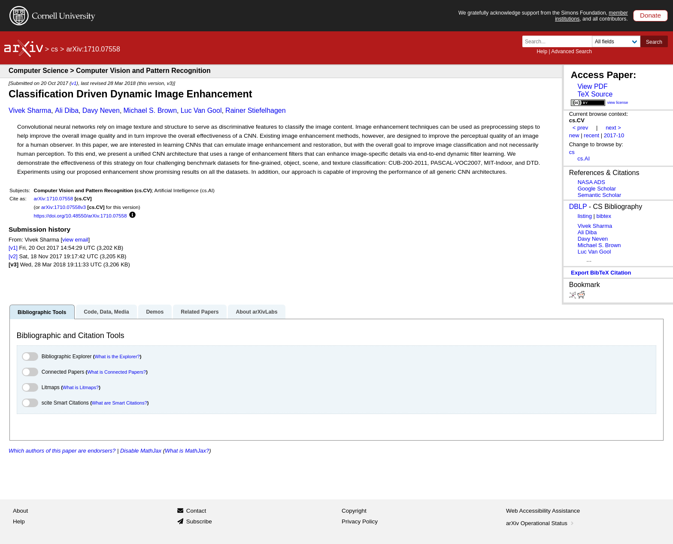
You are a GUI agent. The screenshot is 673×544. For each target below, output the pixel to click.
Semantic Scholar (599, 195)
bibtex (603, 216)
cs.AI (583, 158)
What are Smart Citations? (119, 402)
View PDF (592, 86)
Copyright (354, 511)
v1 (73, 83)
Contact (196, 511)
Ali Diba (67, 110)
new (574, 135)
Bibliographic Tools (42, 312)
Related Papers (199, 312)
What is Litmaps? (81, 387)
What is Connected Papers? (116, 372)
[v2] (13, 256)
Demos (155, 312)
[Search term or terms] (559, 41)
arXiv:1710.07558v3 (63, 207)
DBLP (578, 206)
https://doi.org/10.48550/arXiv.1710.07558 (80, 215)
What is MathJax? (187, 450)
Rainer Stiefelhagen (255, 110)
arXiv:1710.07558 (53, 198)
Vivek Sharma (30, 110)
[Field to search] (616, 41)
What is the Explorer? (117, 356)
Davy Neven (101, 110)
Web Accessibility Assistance (543, 511)
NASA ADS (591, 182)
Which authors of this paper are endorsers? (62, 450)
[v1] (13, 248)
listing (585, 216)
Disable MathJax (140, 450)
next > (613, 127)
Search (654, 42)
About (20, 511)
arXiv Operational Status (540, 523)
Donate (650, 15)
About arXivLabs (256, 312)
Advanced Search (571, 51)
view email (75, 239)
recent (591, 135)
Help (542, 51)
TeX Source (594, 94)
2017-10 (614, 135)
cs (54, 49)
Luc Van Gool (201, 110)
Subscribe (199, 521)
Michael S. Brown (150, 110)
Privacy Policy (360, 521)
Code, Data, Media (106, 312)
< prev (580, 127)
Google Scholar (597, 188)
